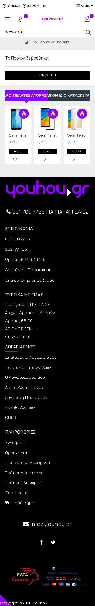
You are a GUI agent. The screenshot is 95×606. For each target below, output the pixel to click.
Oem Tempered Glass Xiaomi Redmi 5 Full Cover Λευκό (77, 135)
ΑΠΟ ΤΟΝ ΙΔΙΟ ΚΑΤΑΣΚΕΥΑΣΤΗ (69, 95)
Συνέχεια (45, 75)
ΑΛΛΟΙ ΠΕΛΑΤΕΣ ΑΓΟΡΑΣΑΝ (26, 95)
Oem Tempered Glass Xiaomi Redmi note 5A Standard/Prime (19, 135)
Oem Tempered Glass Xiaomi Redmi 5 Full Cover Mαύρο (48, 135)
